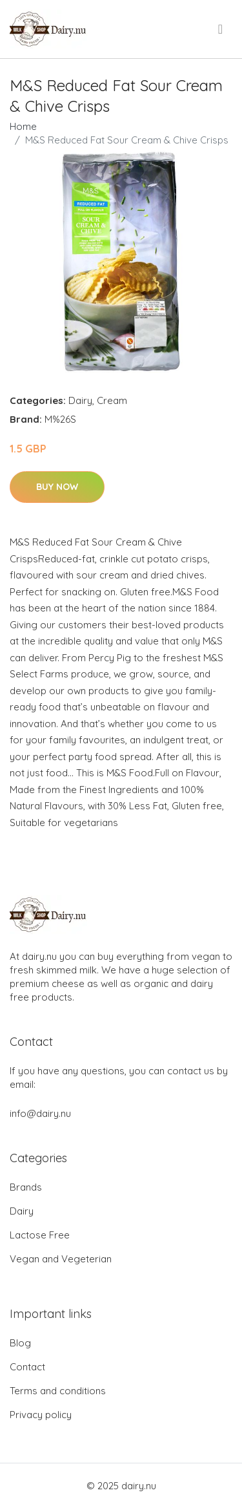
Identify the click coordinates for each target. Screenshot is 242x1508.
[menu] (221, 29)
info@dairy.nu (40, 1113)
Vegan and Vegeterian (61, 1259)
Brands (26, 1187)
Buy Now (57, 487)
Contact (27, 1367)
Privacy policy (41, 1414)
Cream (112, 400)
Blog (20, 1343)
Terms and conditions (58, 1391)
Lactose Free (40, 1235)
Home (23, 126)
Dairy (80, 400)
